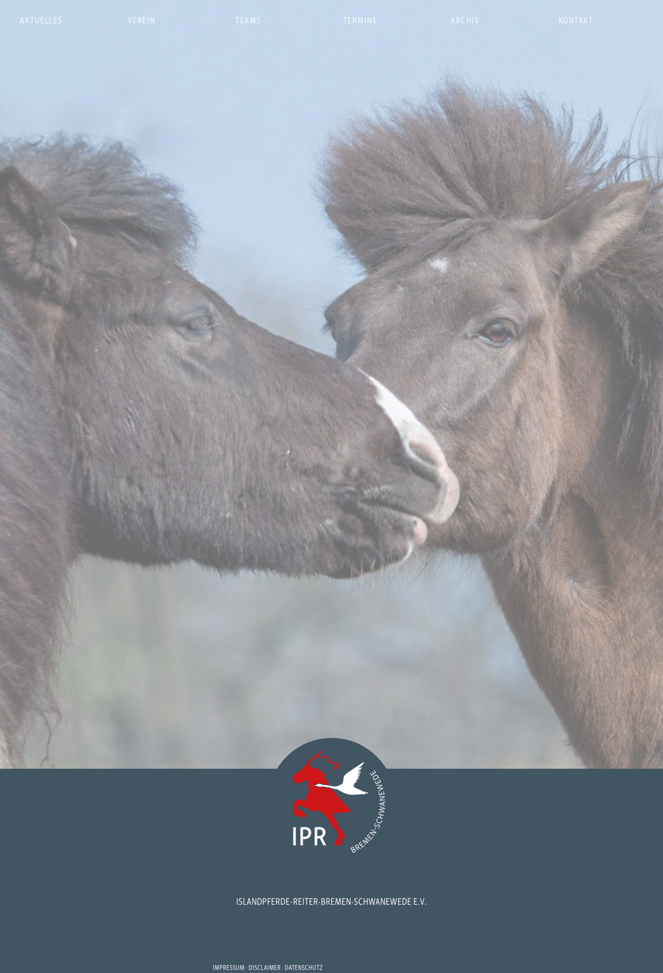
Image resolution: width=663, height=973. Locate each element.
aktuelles (41, 19)
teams (248, 19)
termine (360, 19)
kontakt (576, 19)
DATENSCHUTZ (303, 967)
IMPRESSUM (228, 967)
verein (142, 19)
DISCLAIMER (264, 967)
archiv (465, 19)
